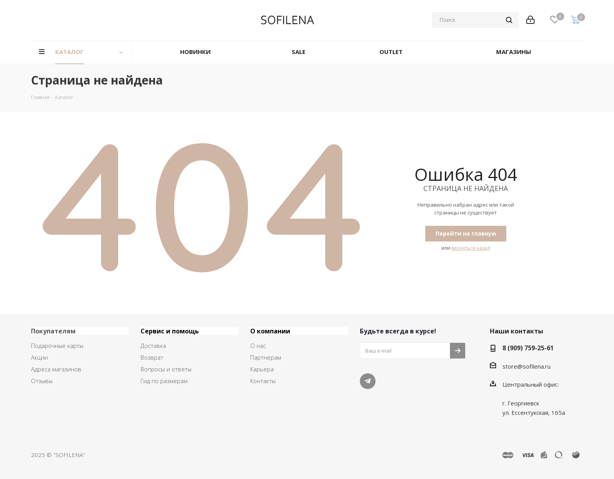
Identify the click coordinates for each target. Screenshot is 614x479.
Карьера (262, 369)
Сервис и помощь (170, 331)
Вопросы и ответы (166, 369)
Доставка (153, 345)
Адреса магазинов (56, 369)
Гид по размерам (164, 381)
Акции (39, 357)
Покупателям (53, 331)
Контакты (263, 381)
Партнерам (265, 357)
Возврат (152, 357)
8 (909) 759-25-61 (528, 348)
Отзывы (41, 381)
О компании (270, 331)
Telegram (368, 381)
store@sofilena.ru (526, 366)
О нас (258, 345)
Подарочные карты (57, 345)
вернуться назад (470, 248)
